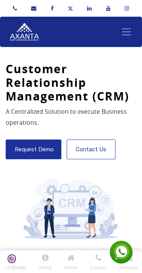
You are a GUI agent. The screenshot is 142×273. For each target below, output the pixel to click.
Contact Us (91, 149)
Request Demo (33, 149)
